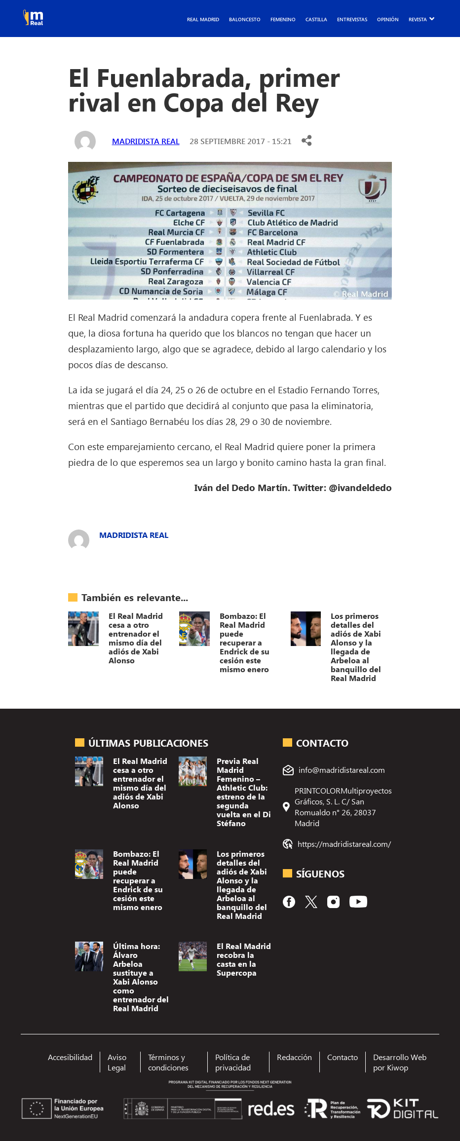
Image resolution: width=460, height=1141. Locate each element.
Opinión (388, 19)
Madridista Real (146, 141)
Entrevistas (352, 19)
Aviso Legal (117, 1062)
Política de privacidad (233, 1062)
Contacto (342, 1057)
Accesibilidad (70, 1057)
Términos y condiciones (168, 1062)
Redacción (294, 1057)
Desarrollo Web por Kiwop (399, 1062)
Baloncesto (245, 19)
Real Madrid (203, 19)
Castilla (316, 19)
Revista (418, 19)
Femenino (283, 19)
